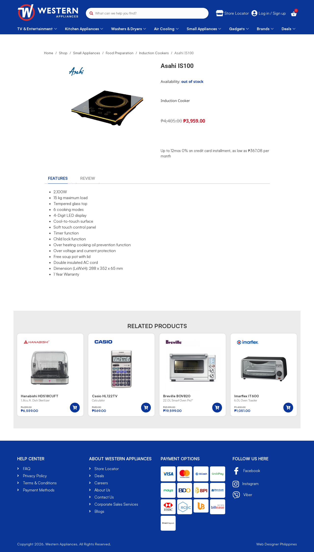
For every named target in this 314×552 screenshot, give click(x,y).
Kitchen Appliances (84, 28)
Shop (63, 53)
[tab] (58, 178)
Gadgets (239, 28)
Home (48, 53)
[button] (75, 407)
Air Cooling (166, 28)
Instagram (246, 484)
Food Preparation (119, 53)
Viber (242, 495)
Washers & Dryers (128, 28)
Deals (288, 28)
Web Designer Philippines (276, 544)
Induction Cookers (154, 53)
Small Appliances (204, 28)
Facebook (247, 471)
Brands (265, 28)
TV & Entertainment (37, 28)
